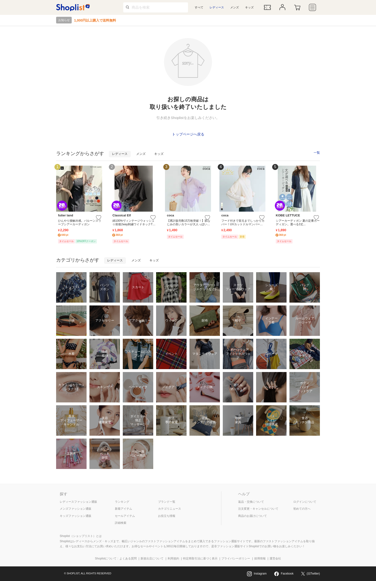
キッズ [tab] (159, 154)
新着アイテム (123, 508)
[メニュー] (312, 7)
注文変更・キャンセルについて (258, 508)
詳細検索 (120, 523)
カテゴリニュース (169, 508)
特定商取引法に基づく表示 (200, 558)
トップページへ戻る (188, 134)
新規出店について (152, 558)
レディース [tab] (120, 154)
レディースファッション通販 (78, 501)
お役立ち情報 (166, 516)
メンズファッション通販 (75, 508)
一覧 (317, 152)
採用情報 (260, 558)
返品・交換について (251, 501)
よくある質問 (128, 558)
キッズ (249, 7)
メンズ (234, 7)
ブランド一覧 (166, 501)
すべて (199, 7)
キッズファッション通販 (75, 516)
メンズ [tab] (141, 154)
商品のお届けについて (252, 516)
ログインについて (304, 501)
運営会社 (275, 558)
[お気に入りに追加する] (98, 217)
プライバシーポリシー (235, 558)
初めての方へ (302, 508)
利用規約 (173, 558)
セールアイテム (125, 516)
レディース (217, 7)
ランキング (122, 501)
